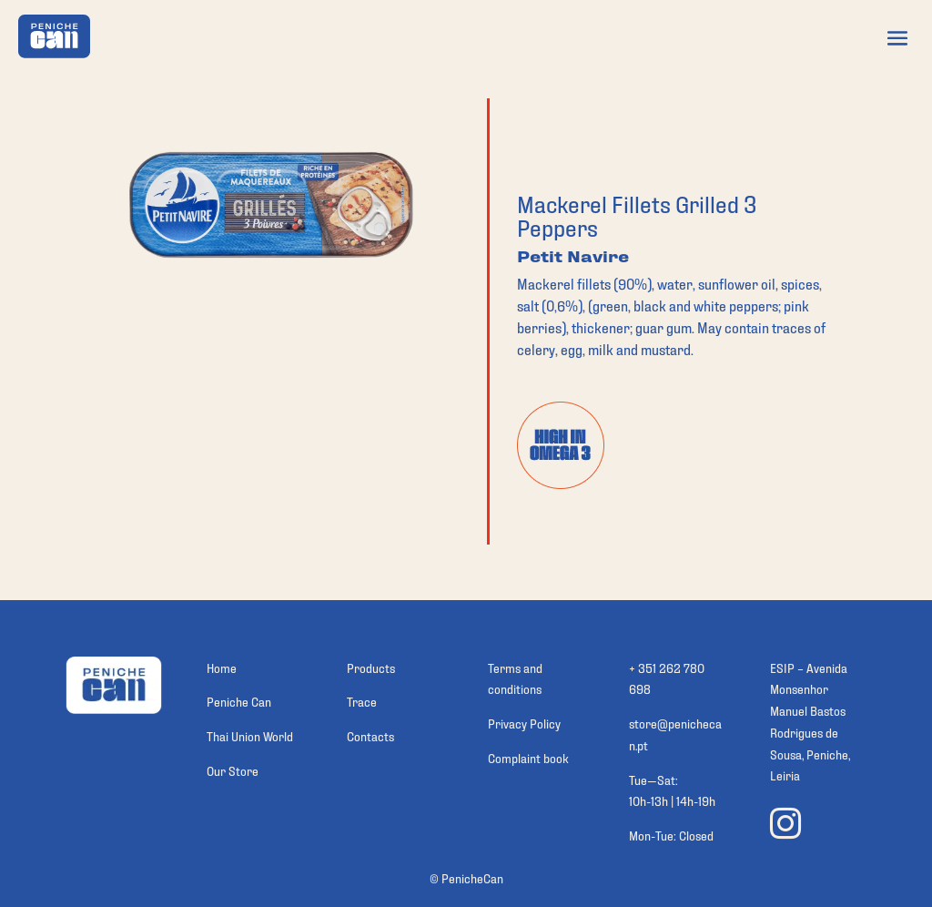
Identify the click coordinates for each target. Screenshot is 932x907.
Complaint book (528, 757)
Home (222, 667)
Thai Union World (250, 735)
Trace (362, 700)
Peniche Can (239, 700)
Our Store (232, 770)
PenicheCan (472, 877)
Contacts (370, 735)
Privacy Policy (524, 722)
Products (371, 667)
